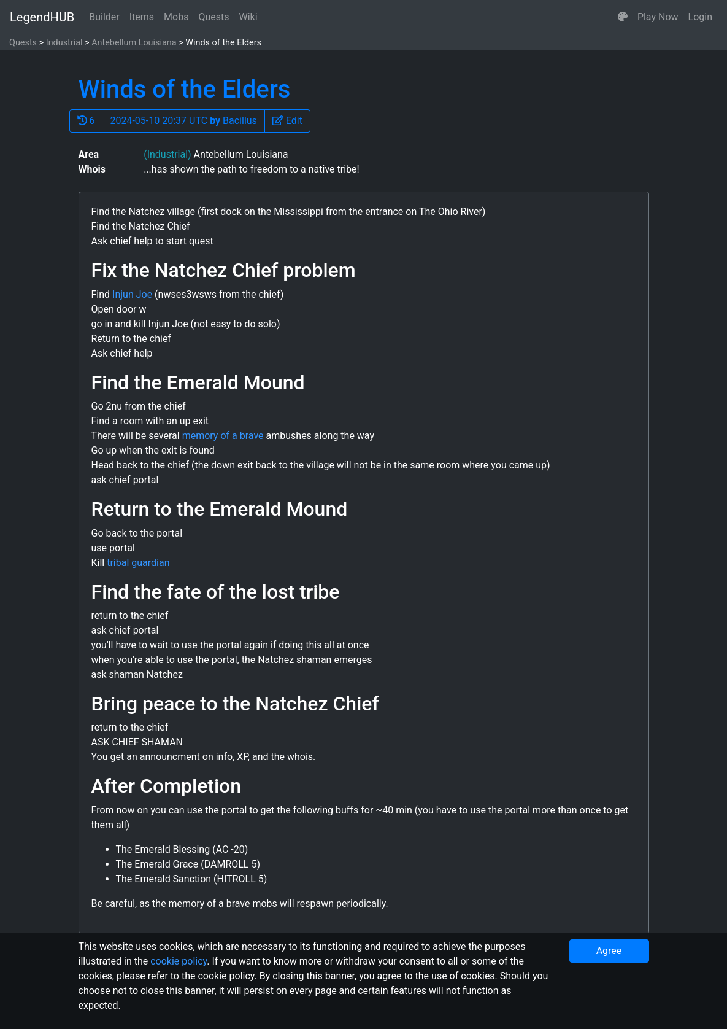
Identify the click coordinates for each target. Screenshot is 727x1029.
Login (700, 17)
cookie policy (178, 961)
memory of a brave (223, 435)
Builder (104, 17)
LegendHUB (42, 17)
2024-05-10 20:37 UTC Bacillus (183, 120)
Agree (609, 951)
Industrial (64, 42)
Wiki (248, 17)
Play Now (658, 17)
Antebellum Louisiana (133, 42)
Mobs (176, 17)
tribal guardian (138, 563)
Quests (213, 17)
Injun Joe (132, 294)
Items (141, 17)
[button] (623, 17)
